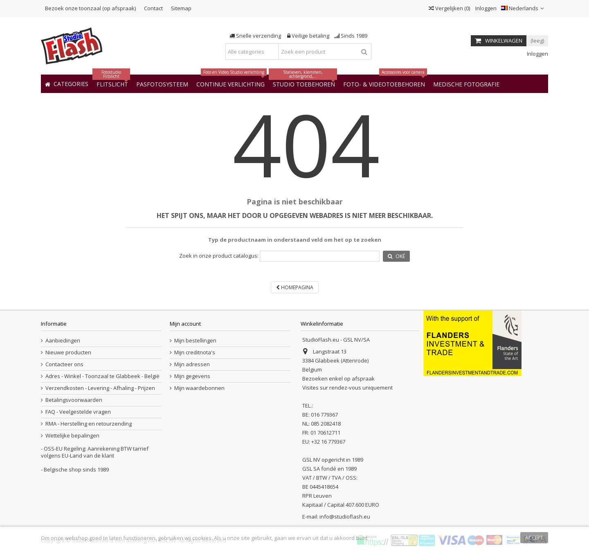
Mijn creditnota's (194, 352)
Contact (153, 8)
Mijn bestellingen (195, 340)
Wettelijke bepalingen (72, 435)
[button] (466, 84)
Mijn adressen (192, 364)
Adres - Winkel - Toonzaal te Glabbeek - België (102, 376)
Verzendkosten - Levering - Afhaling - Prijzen (100, 388)
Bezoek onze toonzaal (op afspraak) (90, 8)
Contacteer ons (64, 364)
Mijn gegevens (192, 376)
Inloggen (485, 8)
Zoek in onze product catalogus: (219, 255)
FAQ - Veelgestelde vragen (78, 411)
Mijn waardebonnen (199, 388)
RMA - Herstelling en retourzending (88, 423)
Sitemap (181, 8)
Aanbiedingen (62, 340)
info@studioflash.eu (344, 516)
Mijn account (185, 323)
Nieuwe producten (68, 352)
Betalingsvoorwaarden (73, 400)
